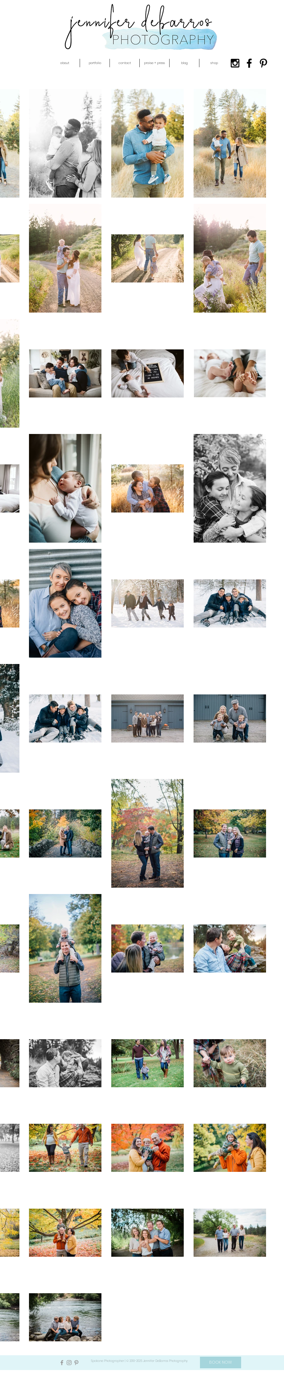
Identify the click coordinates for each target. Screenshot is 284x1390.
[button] (65, 63)
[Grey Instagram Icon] (69, 1362)
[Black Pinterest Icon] (263, 63)
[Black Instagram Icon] (235, 63)
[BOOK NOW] (220, 1362)
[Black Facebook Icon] (249, 63)
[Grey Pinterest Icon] (76, 1362)
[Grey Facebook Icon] (62, 1362)
